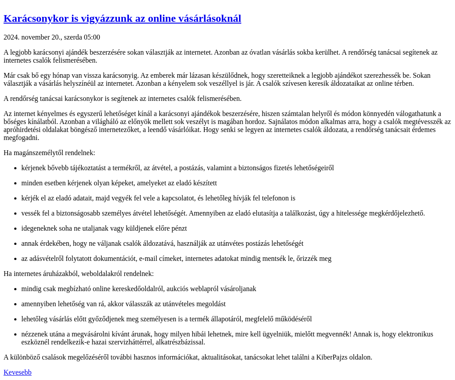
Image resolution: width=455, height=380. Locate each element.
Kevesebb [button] (18, 372)
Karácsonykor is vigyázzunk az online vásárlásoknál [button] (122, 18)
